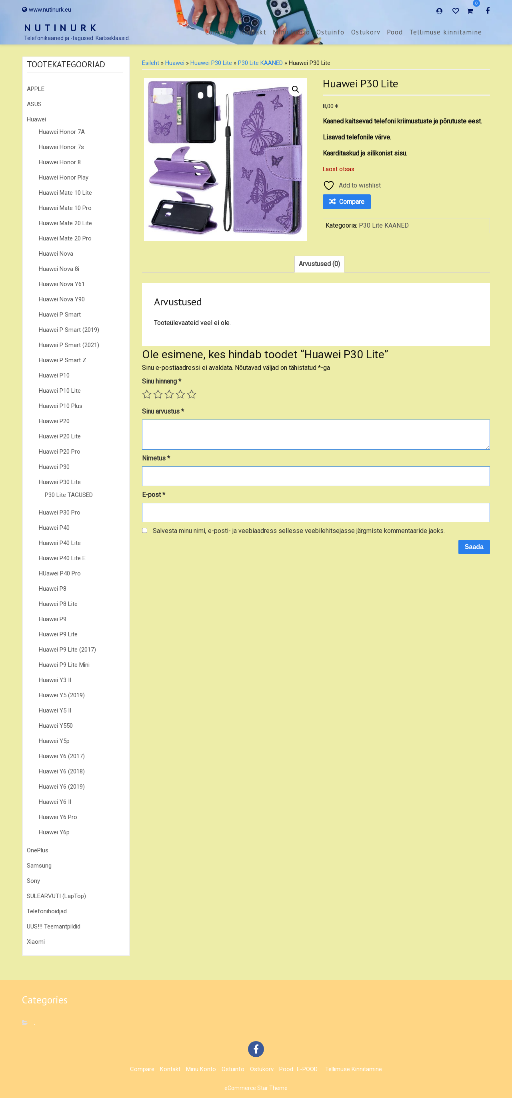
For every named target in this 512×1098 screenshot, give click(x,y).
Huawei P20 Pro (59, 451)
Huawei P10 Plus (60, 406)
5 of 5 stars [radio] (191, 394)
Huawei (36, 119)
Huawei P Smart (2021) (69, 345)
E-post (153, 495)
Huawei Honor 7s (61, 147)
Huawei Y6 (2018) (62, 771)
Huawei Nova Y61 (62, 284)
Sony (33, 880)
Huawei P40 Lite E (62, 558)
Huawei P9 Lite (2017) (67, 649)
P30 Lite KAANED (260, 63)
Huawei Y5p (54, 741)
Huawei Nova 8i (59, 268)
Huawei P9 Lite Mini (64, 664)
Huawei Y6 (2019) (62, 786)
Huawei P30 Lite (60, 482)
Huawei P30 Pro (59, 512)
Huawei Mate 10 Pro (65, 208)
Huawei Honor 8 (60, 162)
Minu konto (291, 32)
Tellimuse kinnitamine (445, 32)
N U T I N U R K (60, 28)
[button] (295, 89)
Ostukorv (365, 32)
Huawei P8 (52, 588)
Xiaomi (36, 941)
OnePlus (37, 850)
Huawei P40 (54, 527)
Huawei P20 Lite (60, 436)
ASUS (34, 104)
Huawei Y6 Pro (58, 817)
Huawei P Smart (60, 314)
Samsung (39, 865)
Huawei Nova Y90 (62, 299)
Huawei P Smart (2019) (69, 329)
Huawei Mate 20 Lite (65, 223)
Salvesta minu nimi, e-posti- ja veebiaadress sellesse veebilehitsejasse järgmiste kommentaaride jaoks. (299, 531)
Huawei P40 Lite (60, 543)
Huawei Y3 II (55, 680)
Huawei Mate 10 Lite (65, 192)
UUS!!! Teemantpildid (53, 926)
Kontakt (253, 32)
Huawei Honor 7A (62, 131)
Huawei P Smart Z (62, 360)
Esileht (150, 63)
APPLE (35, 89)
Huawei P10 (54, 375)
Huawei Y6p (54, 832)
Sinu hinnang (161, 381)
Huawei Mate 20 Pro (65, 238)
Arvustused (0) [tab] (319, 264)
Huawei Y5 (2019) (62, 695)
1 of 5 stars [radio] (147, 394)
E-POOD (307, 1069)
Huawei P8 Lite (58, 604)
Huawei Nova (56, 253)
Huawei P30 (54, 466)
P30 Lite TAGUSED (69, 495)
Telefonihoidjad (47, 911)
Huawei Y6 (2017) (62, 756)
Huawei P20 (54, 421)
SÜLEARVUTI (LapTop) (56, 896)
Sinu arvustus (163, 411)
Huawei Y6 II (55, 801)
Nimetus (156, 458)
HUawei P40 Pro (60, 573)
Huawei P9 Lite (58, 634)
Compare (219, 32)
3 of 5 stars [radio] (169, 394)
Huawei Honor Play (63, 177)
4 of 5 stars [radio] (180, 394)
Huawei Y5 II (55, 710)
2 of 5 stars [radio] (158, 394)
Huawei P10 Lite (60, 390)
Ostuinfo (330, 32)
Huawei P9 (52, 619)
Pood (395, 32)
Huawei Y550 (56, 725)
